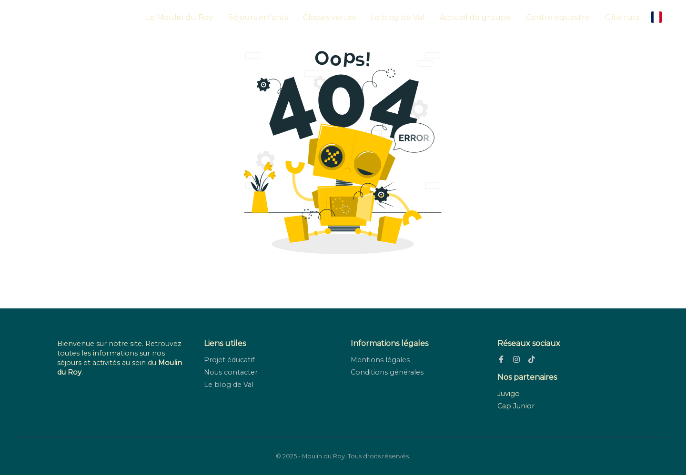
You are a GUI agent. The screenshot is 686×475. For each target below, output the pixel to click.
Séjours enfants (258, 17)
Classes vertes (329, 17)
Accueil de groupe (475, 17)
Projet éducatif (229, 360)
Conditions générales (387, 372)
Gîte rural (623, 17)
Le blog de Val (397, 17)
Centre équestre (558, 17)
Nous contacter (231, 372)
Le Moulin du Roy (179, 17)
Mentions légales (380, 360)
